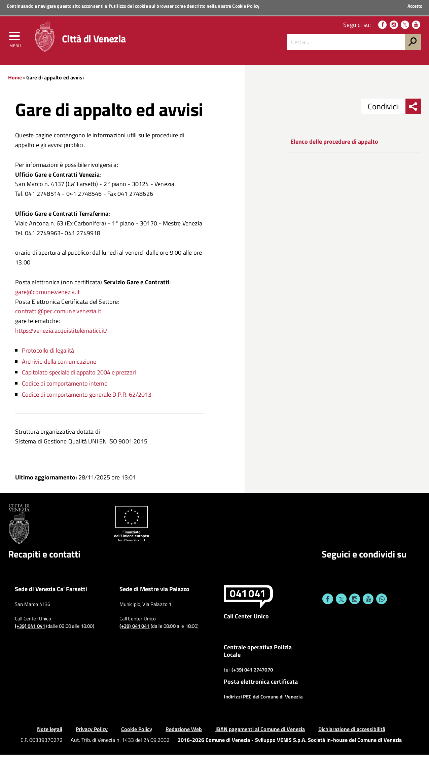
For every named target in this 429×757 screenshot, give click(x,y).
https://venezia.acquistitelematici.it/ (61, 332)
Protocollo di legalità (48, 352)
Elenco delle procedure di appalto (334, 144)
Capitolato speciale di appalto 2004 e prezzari (79, 375)
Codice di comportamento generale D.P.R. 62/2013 (86, 396)
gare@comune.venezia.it (47, 294)
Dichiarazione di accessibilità (351, 731)
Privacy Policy (92, 731)
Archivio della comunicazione (59, 363)
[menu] (15, 39)
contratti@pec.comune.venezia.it (58, 313)
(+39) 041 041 (30, 629)
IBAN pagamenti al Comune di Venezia (260, 731)
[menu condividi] (413, 109)
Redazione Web (184, 731)
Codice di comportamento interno (65, 386)
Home (15, 80)
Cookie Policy (245, 5)
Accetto (414, 6)
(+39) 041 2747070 (252, 672)
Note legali (49, 731)
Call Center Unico (246, 618)
